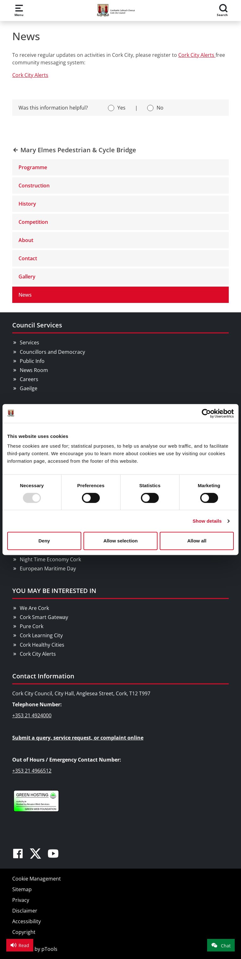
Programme (33, 167)
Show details (207, 521)
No (160, 107)
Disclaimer (24, 910)
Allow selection (120, 540)
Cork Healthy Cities (42, 644)
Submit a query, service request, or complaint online (77, 737)
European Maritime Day (48, 568)
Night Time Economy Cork (50, 559)
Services (29, 342)
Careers (29, 379)
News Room (34, 370)
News (25, 294)
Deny (44, 540)
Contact (28, 258)
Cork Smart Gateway (44, 617)
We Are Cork (34, 608)
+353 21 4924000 (31, 715)
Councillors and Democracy (52, 351)
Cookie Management (36, 878)
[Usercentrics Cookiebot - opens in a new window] (206, 413)
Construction (34, 185)
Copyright (23, 932)
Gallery (27, 276)
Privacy (20, 900)
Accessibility (26, 921)
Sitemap (22, 889)
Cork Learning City (41, 635)
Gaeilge (28, 388)
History (27, 203)
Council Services (37, 325)
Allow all (196, 540)
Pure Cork (31, 626)
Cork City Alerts (197, 54)
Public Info (32, 361)
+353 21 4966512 (31, 770)
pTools (49, 949)
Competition (33, 221)
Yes (121, 107)
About (26, 240)
